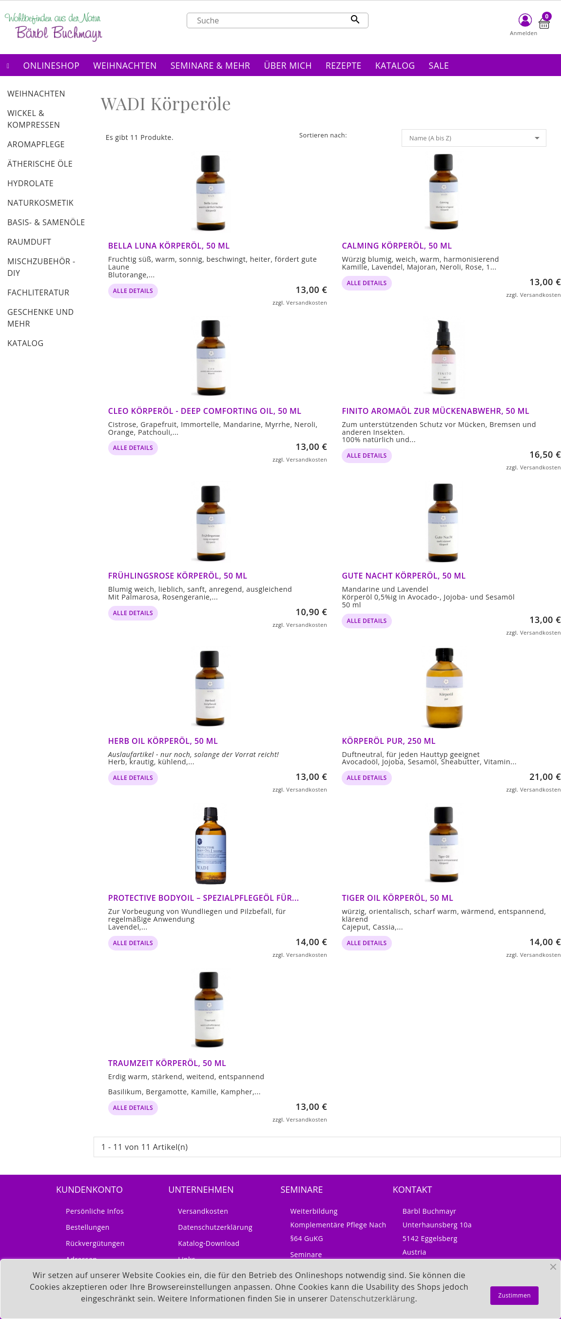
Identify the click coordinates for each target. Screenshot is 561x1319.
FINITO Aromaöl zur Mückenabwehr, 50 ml (435, 411)
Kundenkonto (89, 1189)
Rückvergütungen (95, 1243)
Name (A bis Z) (476, 138)
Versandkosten (306, 302)
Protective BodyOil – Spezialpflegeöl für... (203, 897)
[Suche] (277, 20)
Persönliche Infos (95, 1211)
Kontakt (412, 1189)
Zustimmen (514, 1295)
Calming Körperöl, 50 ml (397, 245)
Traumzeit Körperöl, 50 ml (167, 1063)
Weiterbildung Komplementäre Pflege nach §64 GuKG (338, 1224)
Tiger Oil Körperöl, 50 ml (397, 897)
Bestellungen (88, 1227)
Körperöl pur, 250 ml (389, 741)
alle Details (133, 291)
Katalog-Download (208, 1243)
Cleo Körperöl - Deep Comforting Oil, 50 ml (205, 411)
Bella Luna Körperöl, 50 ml (169, 245)
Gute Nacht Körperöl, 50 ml (403, 575)
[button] (52, 65)
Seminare (306, 1254)
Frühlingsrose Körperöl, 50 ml (177, 575)
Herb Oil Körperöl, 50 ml (163, 741)
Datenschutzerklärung (215, 1227)
